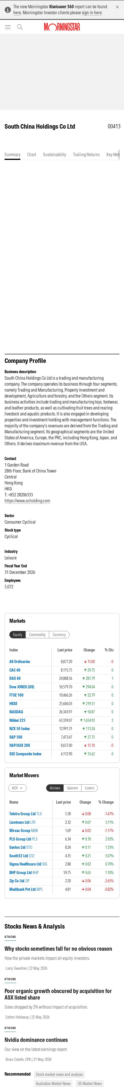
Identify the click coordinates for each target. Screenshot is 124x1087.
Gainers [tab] (72, 788)
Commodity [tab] (37, 634)
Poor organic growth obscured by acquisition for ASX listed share (58, 994)
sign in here (92, 12)
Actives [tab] (55, 788)
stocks (10, 937)
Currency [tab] (59, 634)
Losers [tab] (89, 788)
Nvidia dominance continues (36, 1039)
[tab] (12, 154)
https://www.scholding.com (27, 500)
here (17, 12)
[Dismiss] (117, 7)
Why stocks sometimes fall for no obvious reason (58, 948)
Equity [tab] (17, 634)
